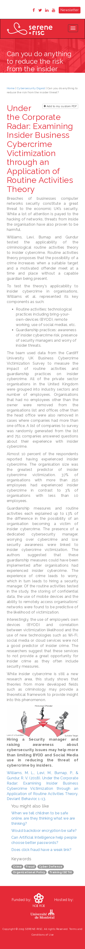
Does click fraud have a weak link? (41, 850)
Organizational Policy (29, 872)
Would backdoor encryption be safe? (44, 830)
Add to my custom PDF (60, 106)
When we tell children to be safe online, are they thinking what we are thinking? (43, 818)
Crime (17, 866)
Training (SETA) (60, 872)
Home (11, 88)
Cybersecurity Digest (31, 88)
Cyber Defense (50, 866)
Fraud (30, 866)
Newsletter (70, 10)
